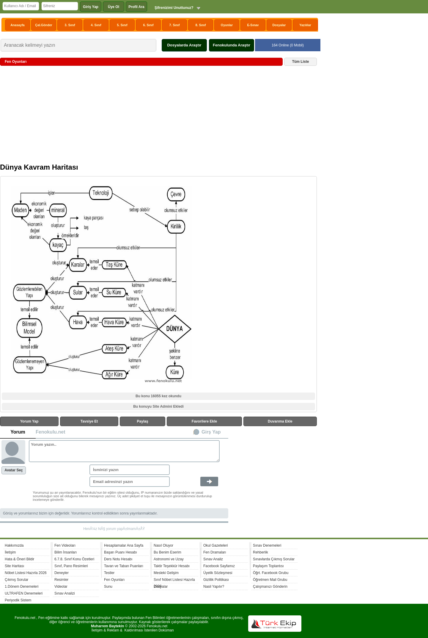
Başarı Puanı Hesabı (120, 552)
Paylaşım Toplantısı (268, 566)
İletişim (10, 552)
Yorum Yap (29, 421)
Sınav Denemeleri (267, 545)
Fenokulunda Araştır (231, 45)
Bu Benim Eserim (167, 552)
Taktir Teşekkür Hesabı (172, 566)
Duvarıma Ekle (280, 421)
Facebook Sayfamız (219, 566)
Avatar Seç (13, 470)
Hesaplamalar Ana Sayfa (123, 545)
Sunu (108, 586)
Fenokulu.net (50, 431)
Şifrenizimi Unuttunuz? (174, 8)
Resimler (61, 580)
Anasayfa (17, 25)
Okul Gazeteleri (215, 545)
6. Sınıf (148, 25)
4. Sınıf (96, 25)
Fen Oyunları (114, 580)
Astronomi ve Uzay (169, 559)
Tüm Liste (300, 62)
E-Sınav (253, 25)
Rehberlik (260, 552)
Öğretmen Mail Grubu (270, 580)
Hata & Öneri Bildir (19, 559)
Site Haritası (14, 566)
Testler (109, 573)
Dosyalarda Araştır (184, 45)
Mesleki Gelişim (166, 573)
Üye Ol (113, 7)
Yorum (17, 431)
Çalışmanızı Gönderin (270, 586)
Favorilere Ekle (204, 421)
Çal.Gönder (43, 25)
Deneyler (61, 573)
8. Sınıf (201, 25)
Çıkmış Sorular (16, 580)
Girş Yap (211, 431)
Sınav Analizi (64, 593)
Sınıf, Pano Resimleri (71, 566)
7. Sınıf (174, 25)
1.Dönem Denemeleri (21, 586)
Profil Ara (136, 7)
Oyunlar (227, 25)
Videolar (60, 586)
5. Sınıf (122, 25)
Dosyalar (279, 25)
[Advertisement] (158, 116)
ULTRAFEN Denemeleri (24, 593)
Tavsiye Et (89, 421)
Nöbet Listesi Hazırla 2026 (26, 573)
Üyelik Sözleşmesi (217, 573)
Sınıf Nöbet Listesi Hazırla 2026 (174, 580)
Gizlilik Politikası (216, 580)
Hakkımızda (14, 545)
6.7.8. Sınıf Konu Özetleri (74, 559)
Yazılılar (305, 25)
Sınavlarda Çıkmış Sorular (274, 559)
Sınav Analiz (213, 559)
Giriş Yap (90, 7)
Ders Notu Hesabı (118, 559)
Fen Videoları (64, 545)
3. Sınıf (70, 25)
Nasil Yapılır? (213, 586)
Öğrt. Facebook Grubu (270, 573)
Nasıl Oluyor (163, 545)
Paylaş (142, 421)
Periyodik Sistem (18, 600)
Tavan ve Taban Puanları (123, 566)
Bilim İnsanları (65, 552)
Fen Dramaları (214, 552)
